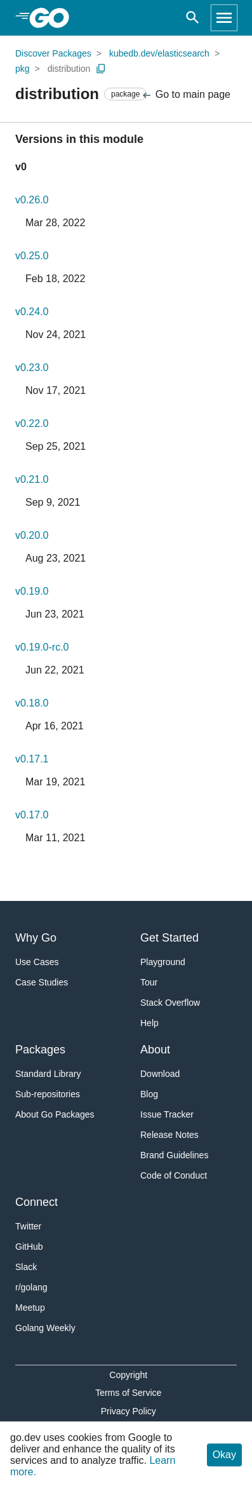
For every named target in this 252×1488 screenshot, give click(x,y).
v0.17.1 (31, 759)
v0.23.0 (31, 367)
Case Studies (41, 982)
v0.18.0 (31, 703)
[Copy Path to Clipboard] (101, 68)
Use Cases (36, 962)
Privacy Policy (128, 1411)
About (155, 1049)
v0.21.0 (31, 479)
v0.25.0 (31, 255)
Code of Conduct (173, 1175)
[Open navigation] (224, 17)
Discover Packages (53, 53)
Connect (36, 1202)
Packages (40, 1049)
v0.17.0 (31, 814)
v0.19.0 (31, 591)
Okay (224, 1454)
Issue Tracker (167, 1114)
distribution (69, 69)
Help (149, 1023)
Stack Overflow (170, 1003)
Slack (26, 1267)
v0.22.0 (31, 423)
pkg (22, 69)
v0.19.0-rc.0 (42, 647)
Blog (149, 1094)
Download (160, 1074)
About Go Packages (55, 1114)
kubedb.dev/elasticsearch (159, 53)
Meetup (30, 1307)
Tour (148, 982)
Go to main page (185, 95)
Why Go (35, 937)
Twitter (28, 1226)
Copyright (128, 1375)
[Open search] (192, 18)
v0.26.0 (31, 199)
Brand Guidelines (174, 1155)
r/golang (31, 1287)
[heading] (53, 18)
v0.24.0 (31, 311)
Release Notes (169, 1135)
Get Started (169, 937)
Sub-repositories (47, 1094)
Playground (162, 962)
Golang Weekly (45, 1328)
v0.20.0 (31, 535)
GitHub (29, 1246)
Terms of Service (128, 1393)
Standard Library (48, 1074)
